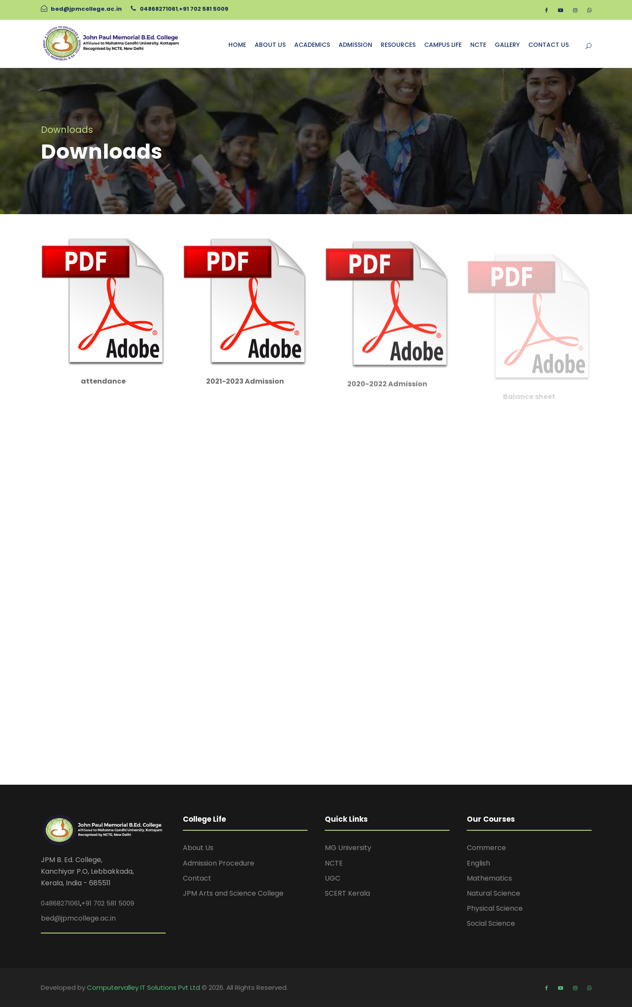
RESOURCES (398, 44)
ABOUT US (270, 44)
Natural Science (493, 893)
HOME (237, 44)
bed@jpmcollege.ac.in (86, 9)
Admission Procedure (218, 863)
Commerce (486, 848)
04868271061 (159, 9)
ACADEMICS (312, 44)
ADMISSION (355, 44)
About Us (198, 848)
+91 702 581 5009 (203, 9)
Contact (197, 878)
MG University (348, 848)
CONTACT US (548, 44)
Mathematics (489, 878)
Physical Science (495, 908)
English (478, 863)
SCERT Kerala (347, 893)
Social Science (491, 923)
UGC (332, 878)
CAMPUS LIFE (443, 44)
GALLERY (507, 44)
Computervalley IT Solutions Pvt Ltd (144, 987)
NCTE (478, 44)
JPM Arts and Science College (233, 893)
